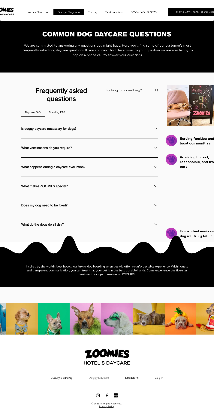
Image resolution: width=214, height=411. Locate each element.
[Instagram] (97, 395)
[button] (132, 377)
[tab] (33, 112)
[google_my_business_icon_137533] (115, 395)
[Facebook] (106, 395)
